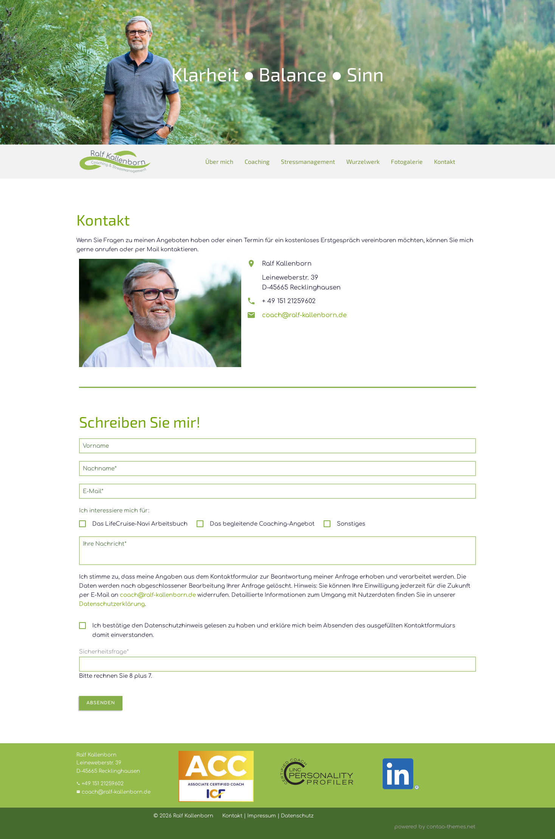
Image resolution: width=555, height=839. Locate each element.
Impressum (261, 816)
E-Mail (94, 491)
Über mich (219, 161)
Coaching (257, 161)
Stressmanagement (308, 161)
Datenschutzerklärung (112, 604)
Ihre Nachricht (104, 543)
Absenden (101, 702)
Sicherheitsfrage (104, 652)
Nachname (99, 468)
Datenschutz (297, 816)
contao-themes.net (450, 827)
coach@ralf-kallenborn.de (304, 315)
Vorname (96, 446)
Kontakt (444, 161)
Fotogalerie (407, 161)
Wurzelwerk (363, 161)
